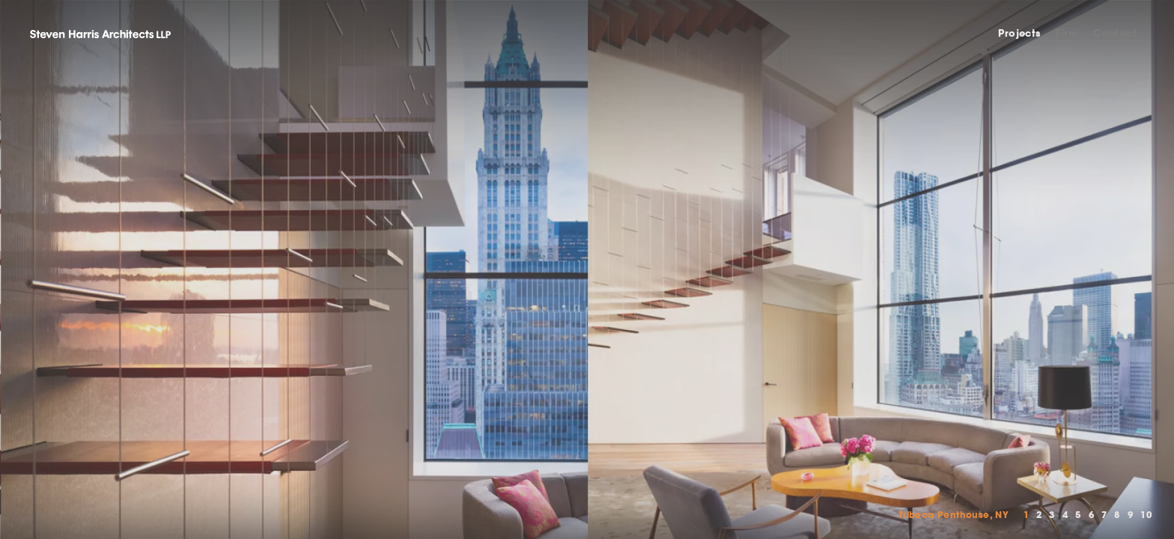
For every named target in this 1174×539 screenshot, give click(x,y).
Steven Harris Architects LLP (100, 33)
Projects (1019, 33)
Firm (1067, 33)
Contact (1115, 33)
